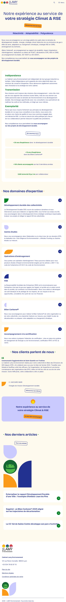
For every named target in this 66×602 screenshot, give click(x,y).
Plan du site (6, 575)
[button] (54, 2)
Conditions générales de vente (12, 582)
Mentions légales (8, 579)
